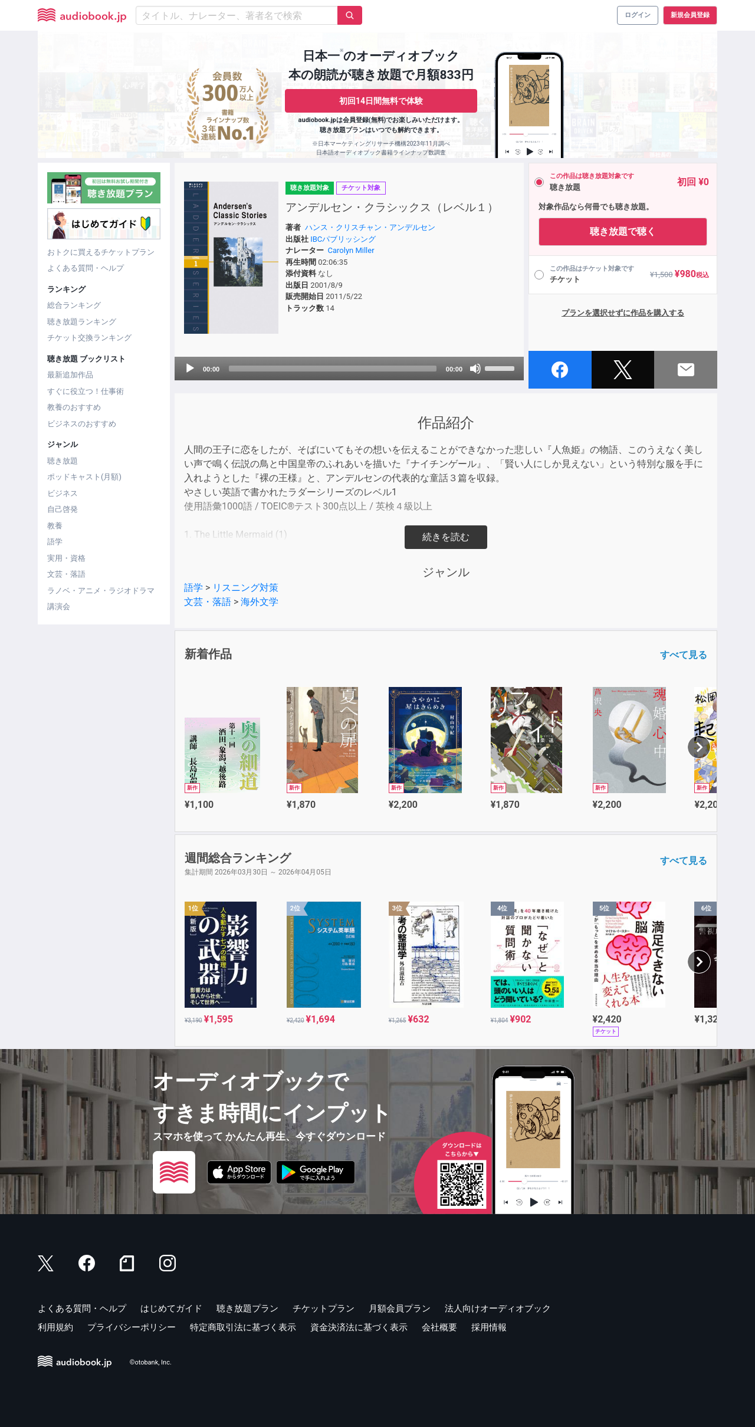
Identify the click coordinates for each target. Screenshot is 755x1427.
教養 (55, 525)
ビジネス (62, 493)
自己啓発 (62, 509)
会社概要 (439, 1327)
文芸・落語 (66, 574)
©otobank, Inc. (151, 1362)
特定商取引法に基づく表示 (243, 1327)
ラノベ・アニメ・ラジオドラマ (101, 590)
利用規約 (55, 1327)
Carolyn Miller (351, 250)
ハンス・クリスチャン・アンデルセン (370, 227)
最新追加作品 (70, 374)
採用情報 (489, 1327)
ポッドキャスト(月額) (84, 476)
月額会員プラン (400, 1308)
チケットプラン (323, 1308)
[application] (349, 368)
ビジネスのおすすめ (81, 423)
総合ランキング (74, 305)
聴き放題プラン (247, 1308)
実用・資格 (66, 558)
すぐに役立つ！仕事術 (85, 391)
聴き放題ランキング (81, 321)
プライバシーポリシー (131, 1327)
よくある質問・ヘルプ (85, 268)
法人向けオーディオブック (498, 1308)
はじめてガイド (171, 1308)
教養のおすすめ (74, 407)
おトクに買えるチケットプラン (101, 252)
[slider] (332, 368)
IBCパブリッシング (343, 239)
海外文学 (259, 601)
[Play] (190, 368)
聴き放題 (62, 460)
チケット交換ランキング (89, 337)
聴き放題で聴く (623, 231)
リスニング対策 (245, 587)
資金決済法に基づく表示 (359, 1327)
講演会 (58, 606)
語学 (55, 541)
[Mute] (475, 368)
